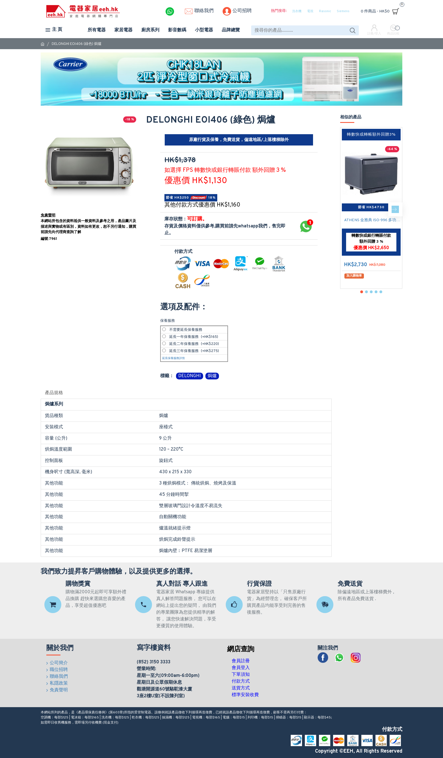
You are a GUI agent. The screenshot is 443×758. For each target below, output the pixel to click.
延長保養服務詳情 (173, 358)
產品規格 (54, 393)
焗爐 (212, 376)
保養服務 (167, 321)
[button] (395, 209)
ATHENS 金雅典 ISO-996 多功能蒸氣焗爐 (372, 220)
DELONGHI (189, 376)
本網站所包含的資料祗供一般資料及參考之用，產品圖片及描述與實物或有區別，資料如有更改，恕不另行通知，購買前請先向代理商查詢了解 (88, 226)
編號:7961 (49, 239)
